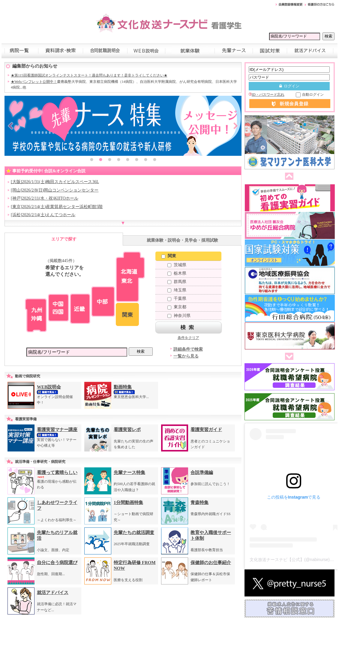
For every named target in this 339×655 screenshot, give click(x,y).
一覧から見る (186, 356)
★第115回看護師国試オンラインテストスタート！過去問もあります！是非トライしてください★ (89, 75)
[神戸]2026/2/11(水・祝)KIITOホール (44, 198)
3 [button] (109, 160)
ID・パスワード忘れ (266, 94)
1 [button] (91, 160)
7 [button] (145, 160)
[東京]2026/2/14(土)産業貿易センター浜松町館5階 (57, 206)
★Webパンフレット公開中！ (34, 82)
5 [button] (127, 160)
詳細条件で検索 (188, 349)
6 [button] (137, 160)
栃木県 (176, 273)
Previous (11, 126)
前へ (288, 176)
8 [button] (155, 160)
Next (235, 126)
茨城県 (176, 265)
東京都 (176, 307)
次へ (288, 357)
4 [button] (119, 160)
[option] (123, 126)
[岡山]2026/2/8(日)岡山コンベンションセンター (54, 190)
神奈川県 (178, 315)
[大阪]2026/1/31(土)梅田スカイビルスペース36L (55, 182)
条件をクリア (188, 338)
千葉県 (176, 298)
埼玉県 (176, 290)
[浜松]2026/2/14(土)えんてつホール (43, 215)
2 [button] (101, 160)
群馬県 (176, 281)
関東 (168, 256)
